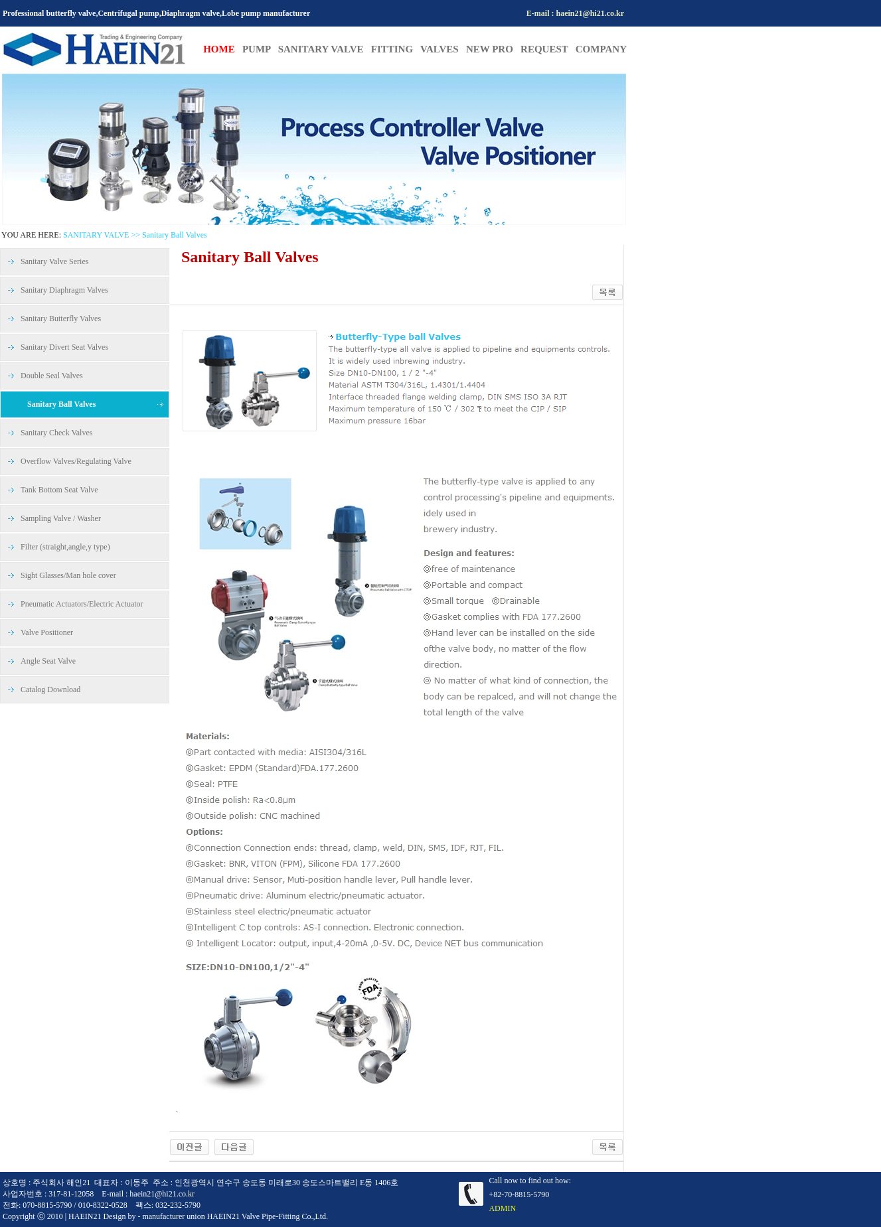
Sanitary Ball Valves (61, 404)
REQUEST (548, 49)
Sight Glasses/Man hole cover (68, 575)
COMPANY (601, 49)
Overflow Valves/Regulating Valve (76, 461)
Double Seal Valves (52, 375)
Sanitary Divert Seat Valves (64, 347)
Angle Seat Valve (48, 661)
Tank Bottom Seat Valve (59, 489)
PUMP (256, 49)
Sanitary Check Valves (56, 432)
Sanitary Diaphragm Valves (64, 290)
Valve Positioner (47, 632)
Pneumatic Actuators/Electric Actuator (82, 604)
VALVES (443, 49)
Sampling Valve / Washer (61, 518)
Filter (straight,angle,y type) (65, 546)
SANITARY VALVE (324, 49)
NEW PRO (493, 49)
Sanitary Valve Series (54, 261)
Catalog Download (50, 689)
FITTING (395, 49)
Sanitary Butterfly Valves (61, 318)
